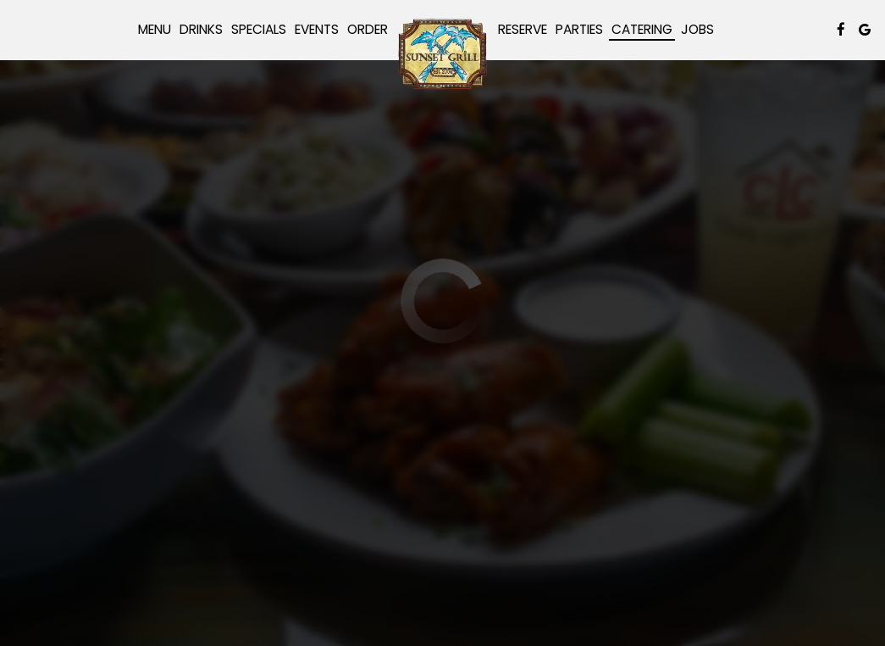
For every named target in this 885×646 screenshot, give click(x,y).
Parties (579, 29)
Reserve (522, 29)
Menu (154, 29)
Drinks (201, 29)
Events (317, 29)
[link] (443, 54)
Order (367, 29)
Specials (258, 29)
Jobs (697, 29)
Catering (641, 29)
